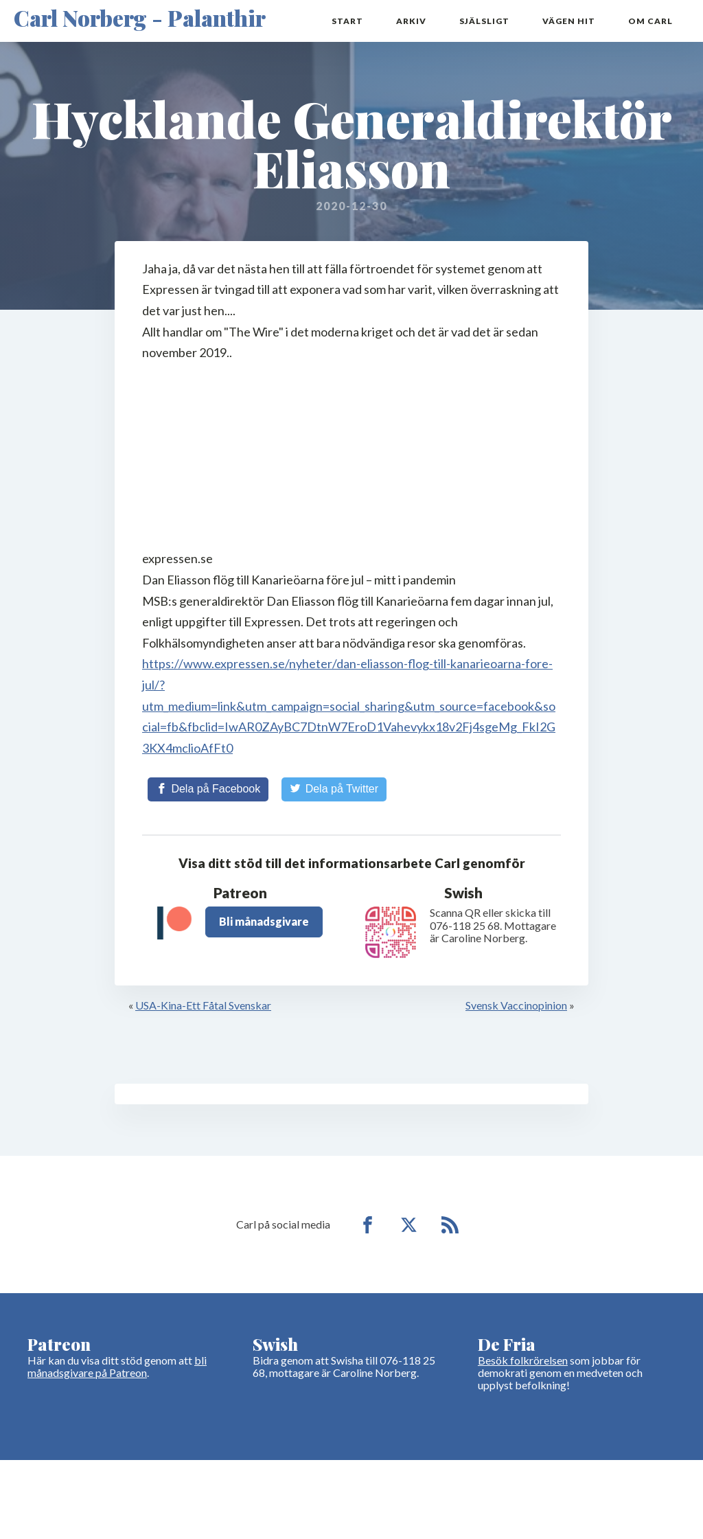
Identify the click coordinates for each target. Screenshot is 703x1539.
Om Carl (650, 21)
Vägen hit (568, 21)
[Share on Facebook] (208, 789)
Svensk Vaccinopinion (516, 1005)
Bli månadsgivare (264, 921)
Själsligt (484, 21)
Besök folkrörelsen (523, 1360)
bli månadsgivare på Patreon (117, 1366)
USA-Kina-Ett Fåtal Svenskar (203, 1005)
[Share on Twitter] (334, 789)
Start (347, 21)
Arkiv (411, 21)
